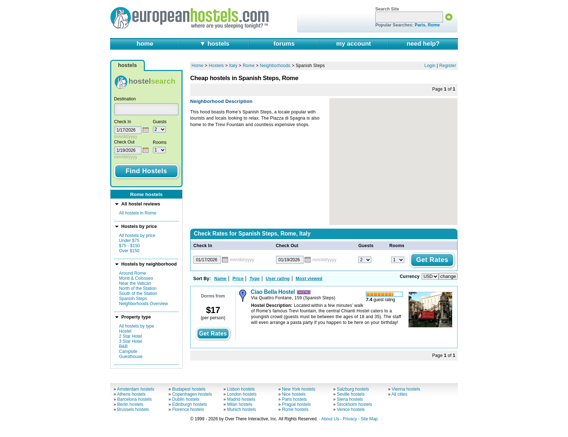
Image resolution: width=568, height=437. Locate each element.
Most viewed (309, 278)
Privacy (350, 418)
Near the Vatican (135, 283)
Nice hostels (293, 394)
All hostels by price (137, 235)
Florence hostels (188, 409)
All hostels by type (136, 326)
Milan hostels (239, 404)
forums (284, 43)
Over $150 (129, 250)
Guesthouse (131, 356)
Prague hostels (296, 404)
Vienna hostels (406, 389)
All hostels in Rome (137, 213)
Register (447, 65)
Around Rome (132, 273)
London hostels (241, 394)
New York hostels (298, 389)
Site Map (368, 418)
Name (220, 278)
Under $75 (129, 240)
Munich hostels (241, 409)
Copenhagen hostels (192, 394)
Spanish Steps (133, 298)
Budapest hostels (188, 389)
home (145, 43)
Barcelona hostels (134, 399)
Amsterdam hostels (135, 389)
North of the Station (137, 288)
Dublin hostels (185, 399)
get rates (213, 333)
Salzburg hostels (353, 389)
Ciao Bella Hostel (273, 292)
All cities (400, 394)
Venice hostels (351, 409)
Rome (434, 25)
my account (353, 43)
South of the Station (138, 293)
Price (238, 278)
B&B (123, 346)
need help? (422, 43)
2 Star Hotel (130, 336)
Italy (233, 65)
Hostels (216, 65)
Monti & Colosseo (136, 278)
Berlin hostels (130, 404)
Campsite (128, 351)
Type (255, 278)
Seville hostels (351, 394)
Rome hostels (295, 409)
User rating (278, 278)
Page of (443, 89)
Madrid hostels (241, 399)
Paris (420, 25)
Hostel (125, 331)
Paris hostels (294, 399)
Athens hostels (131, 394)
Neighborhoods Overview (143, 303)
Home (198, 65)
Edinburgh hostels (189, 404)
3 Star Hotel (130, 341)
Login (430, 65)
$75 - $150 (129, 245)
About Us (330, 418)
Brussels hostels (133, 409)
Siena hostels (350, 399)
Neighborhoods (275, 65)
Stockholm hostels (354, 404)
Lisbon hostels (241, 389)
